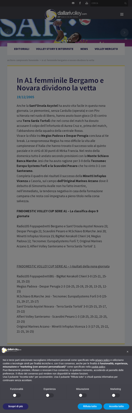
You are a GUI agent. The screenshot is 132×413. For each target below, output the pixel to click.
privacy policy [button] (102, 360)
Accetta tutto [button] (116, 406)
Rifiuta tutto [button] (90, 406)
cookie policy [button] (98, 366)
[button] (127, 351)
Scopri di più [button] (15, 406)
